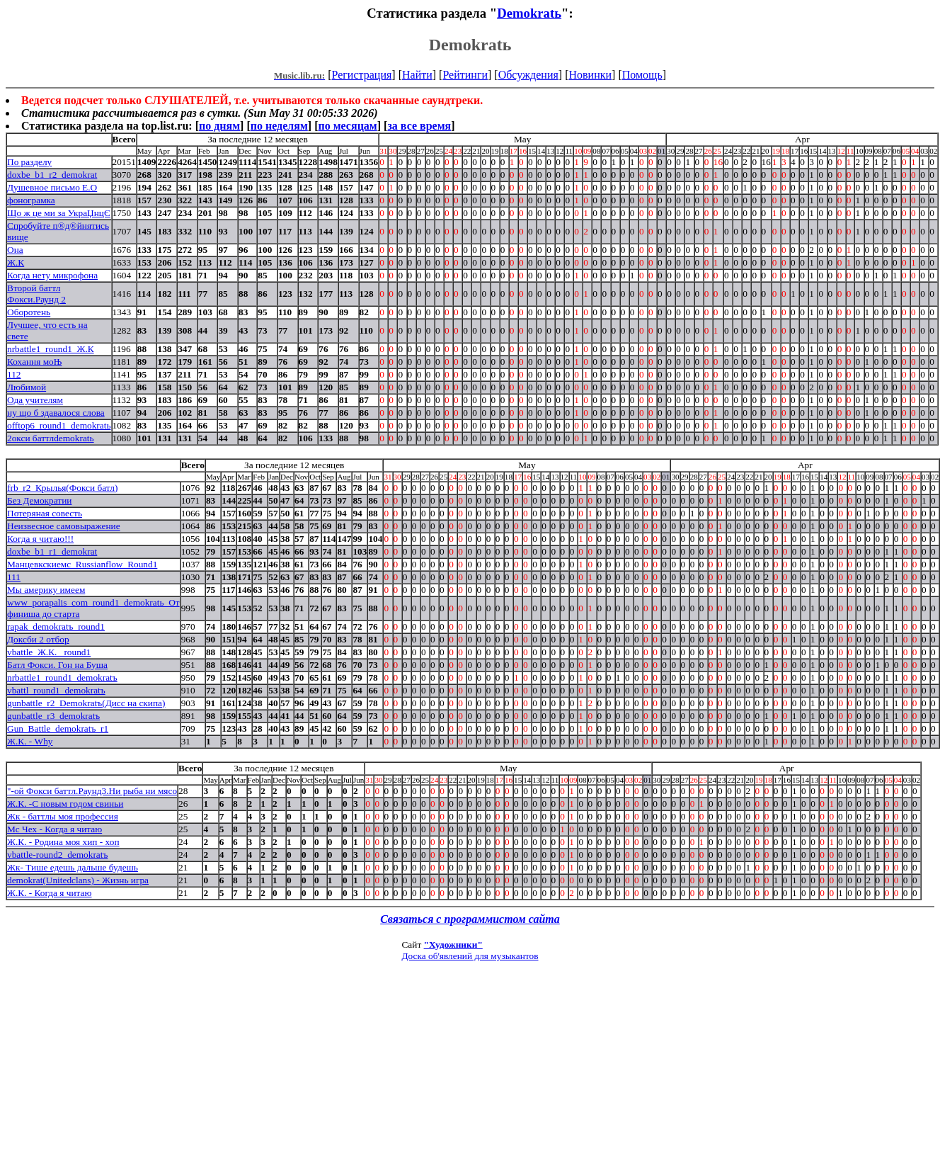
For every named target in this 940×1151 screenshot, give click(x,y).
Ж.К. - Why (30, 741)
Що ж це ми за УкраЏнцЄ (58, 213)
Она (15, 249)
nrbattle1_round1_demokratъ (62, 677)
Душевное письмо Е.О (52, 187)
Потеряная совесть (44, 513)
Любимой (26, 387)
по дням (219, 126)
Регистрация (362, 75)
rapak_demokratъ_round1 (56, 626)
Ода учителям (35, 400)
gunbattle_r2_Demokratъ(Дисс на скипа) (86, 703)
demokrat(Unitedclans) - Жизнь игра (78, 880)
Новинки (590, 75)
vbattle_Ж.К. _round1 (49, 652)
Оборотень (28, 312)
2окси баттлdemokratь (50, 438)
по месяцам (347, 126)
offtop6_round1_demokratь (59, 425)
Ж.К (15, 262)
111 (14, 577)
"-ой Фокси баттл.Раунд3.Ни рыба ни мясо (92, 791)
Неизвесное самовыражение (63, 526)
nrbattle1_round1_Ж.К (50, 349)
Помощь (642, 75)
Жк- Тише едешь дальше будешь (72, 867)
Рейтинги (465, 75)
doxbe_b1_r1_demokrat (52, 551)
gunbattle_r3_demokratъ (53, 715)
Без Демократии (39, 500)
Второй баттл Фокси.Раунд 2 (36, 294)
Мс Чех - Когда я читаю (54, 829)
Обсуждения (528, 75)
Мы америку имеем (46, 589)
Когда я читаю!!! (40, 538)
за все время (419, 126)
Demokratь (529, 13)
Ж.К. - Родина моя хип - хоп (63, 842)
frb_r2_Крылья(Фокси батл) (62, 487)
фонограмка (31, 200)
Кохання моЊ (34, 361)
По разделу (29, 162)
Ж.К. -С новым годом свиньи (65, 803)
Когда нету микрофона (52, 275)
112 (14, 374)
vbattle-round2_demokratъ (57, 854)
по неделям (279, 126)
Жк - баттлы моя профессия (62, 816)
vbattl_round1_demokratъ (56, 690)
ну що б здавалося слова (56, 412)
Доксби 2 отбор (38, 639)
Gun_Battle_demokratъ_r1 (57, 728)
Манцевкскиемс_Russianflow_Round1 (82, 564)
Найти (417, 75)
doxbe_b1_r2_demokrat (52, 174)
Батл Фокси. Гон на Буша (57, 664)
